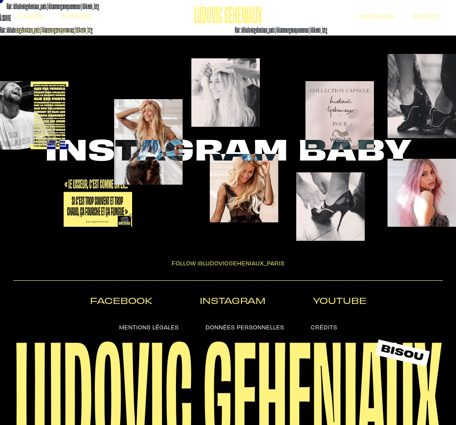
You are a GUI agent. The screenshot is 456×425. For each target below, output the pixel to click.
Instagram (377, 15)
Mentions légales (149, 326)
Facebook (121, 300)
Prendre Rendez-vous (53, 30)
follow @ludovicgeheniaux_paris (228, 262)
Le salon (29, 15)
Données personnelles (244, 326)
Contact (427, 15)
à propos (77, 15)
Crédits (324, 326)
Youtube (339, 300)
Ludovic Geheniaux (228, 13)
